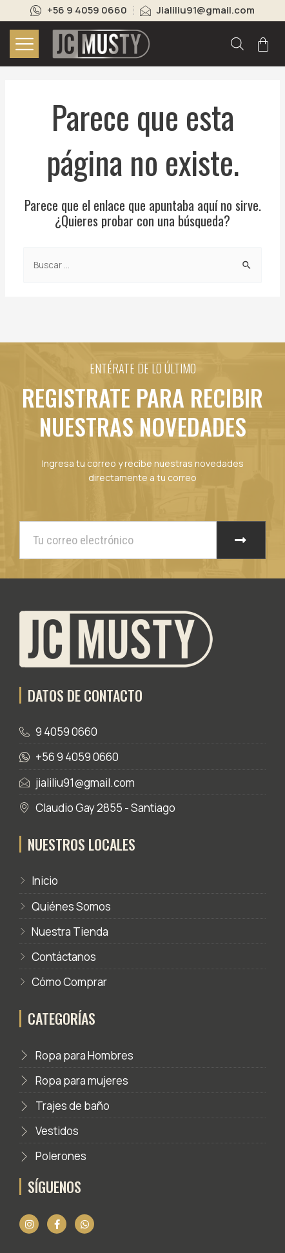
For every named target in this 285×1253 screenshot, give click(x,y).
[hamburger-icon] (24, 44)
